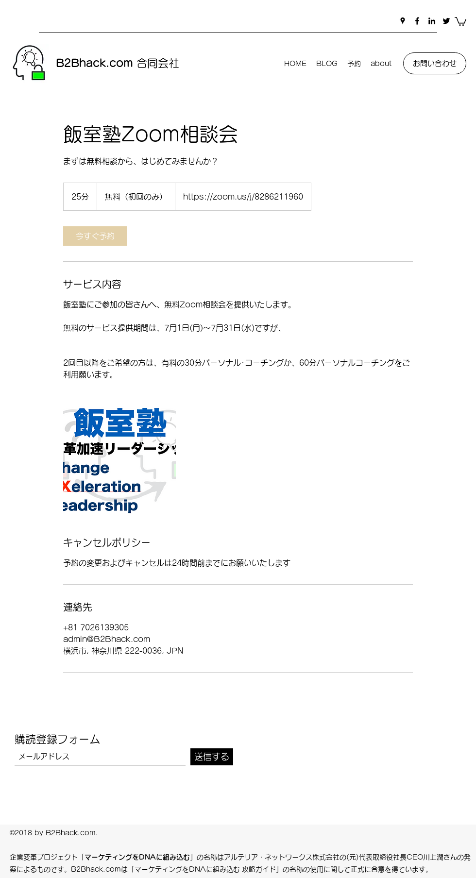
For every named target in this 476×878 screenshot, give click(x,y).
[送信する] (211, 756)
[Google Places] (403, 21)
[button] (460, 21)
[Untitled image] (119, 458)
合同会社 (117, 63)
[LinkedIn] (432, 21)
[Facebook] (417, 21)
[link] (95, 236)
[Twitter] (446, 21)
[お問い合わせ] (434, 63)
